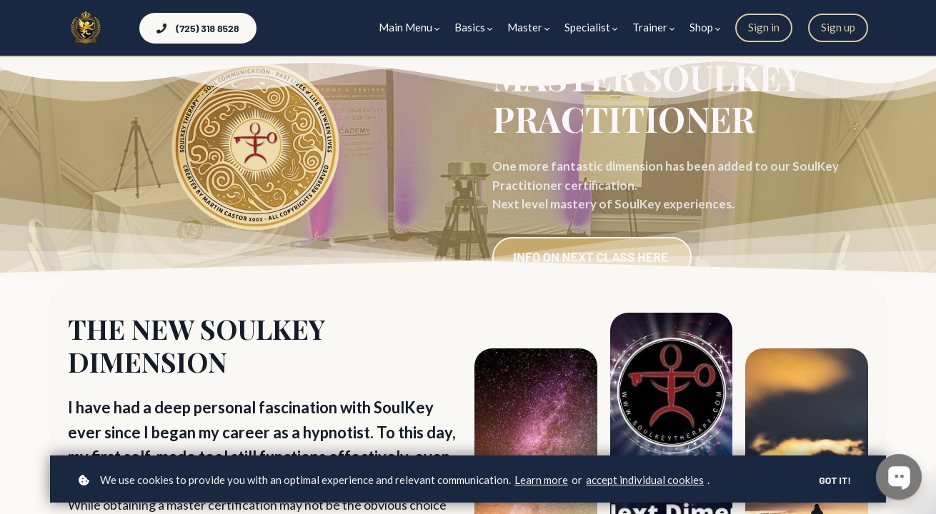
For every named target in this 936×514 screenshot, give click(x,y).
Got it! (835, 480)
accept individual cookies (645, 479)
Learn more (541, 479)
